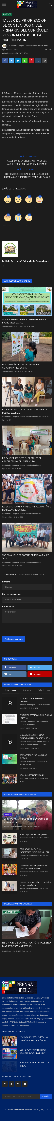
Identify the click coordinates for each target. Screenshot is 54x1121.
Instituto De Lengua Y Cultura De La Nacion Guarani (33, 763)
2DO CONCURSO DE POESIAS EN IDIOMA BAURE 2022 (25, 557)
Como (7, 207)
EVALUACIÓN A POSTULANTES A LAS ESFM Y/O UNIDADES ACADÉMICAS (34, 1039)
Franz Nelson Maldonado (29, 855)
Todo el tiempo (44, 690)
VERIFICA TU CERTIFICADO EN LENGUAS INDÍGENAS (36, 716)
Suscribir (46, 1096)
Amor (28, 207)
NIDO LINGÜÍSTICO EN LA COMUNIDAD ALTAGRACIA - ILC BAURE (21, 366)
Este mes (27, 690)
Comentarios (10, 575)
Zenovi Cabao (7, 327)
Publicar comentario (14, 639)
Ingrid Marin (6, 951)
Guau (28, 226)
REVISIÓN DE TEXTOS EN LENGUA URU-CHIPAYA (35, 1064)
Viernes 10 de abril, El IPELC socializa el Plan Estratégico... (35, 883)
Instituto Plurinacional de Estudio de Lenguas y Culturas (34, 723)
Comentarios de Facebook (31, 575)
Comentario (8, 606)
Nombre (6, 582)
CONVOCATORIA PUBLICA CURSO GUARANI (33, 756)
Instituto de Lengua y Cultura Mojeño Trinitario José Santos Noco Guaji (34, 743)
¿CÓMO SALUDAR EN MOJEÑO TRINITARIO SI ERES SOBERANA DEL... (35, 736)
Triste (17, 226)
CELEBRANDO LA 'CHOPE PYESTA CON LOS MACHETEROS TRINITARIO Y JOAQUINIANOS (27, 162)
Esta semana (10, 690)
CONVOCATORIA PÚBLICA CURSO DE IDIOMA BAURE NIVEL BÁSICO (24, 321)
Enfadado (7, 226)
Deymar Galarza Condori (13, 826)
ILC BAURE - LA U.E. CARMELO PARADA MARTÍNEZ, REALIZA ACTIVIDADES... (26, 508)
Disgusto (17, 207)
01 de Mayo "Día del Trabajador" (33, 834)
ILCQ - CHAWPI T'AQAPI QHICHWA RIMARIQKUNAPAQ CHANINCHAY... (33, 1051)
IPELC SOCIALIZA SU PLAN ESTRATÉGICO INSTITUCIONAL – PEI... (35, 850)
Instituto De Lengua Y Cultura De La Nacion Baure (25, 46)
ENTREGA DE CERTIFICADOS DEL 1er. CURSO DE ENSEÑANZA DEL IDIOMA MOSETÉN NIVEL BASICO (27, 176)
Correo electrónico (11, 594)
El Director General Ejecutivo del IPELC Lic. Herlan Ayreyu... (33, 867)
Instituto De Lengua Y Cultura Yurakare (35, 705)
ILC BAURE (7, 14)
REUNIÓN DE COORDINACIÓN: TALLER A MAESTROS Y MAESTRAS (26, 944)
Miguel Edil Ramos (27, 778)
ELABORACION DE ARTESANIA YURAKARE (32, 700)
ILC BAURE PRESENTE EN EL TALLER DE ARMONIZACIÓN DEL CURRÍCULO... (21, 460)
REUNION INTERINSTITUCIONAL (32, 775)
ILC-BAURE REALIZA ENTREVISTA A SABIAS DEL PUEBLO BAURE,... (25, 411)
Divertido (38, 207)
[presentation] (20, 630)
